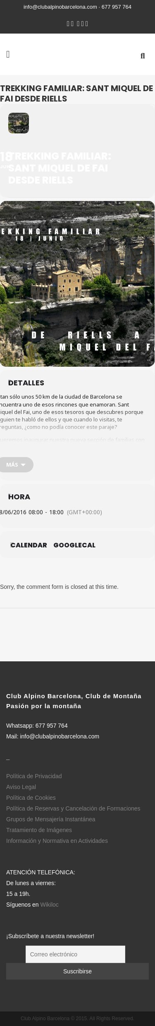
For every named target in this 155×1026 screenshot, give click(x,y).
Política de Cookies (31, 797)
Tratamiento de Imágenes (39, 830)
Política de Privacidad (34, 776)
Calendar (28, 545)
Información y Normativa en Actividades (57, 840)
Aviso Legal (21, 787)
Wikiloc (50, 904)
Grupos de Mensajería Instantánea (50, 819)
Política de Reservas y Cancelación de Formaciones (73, 808)
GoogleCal (74, 545)
